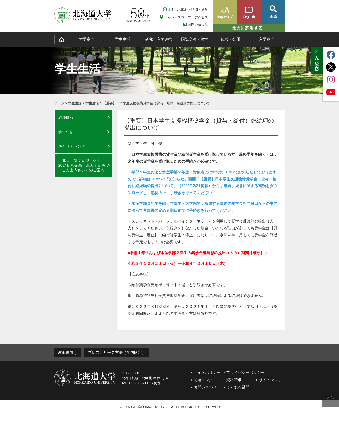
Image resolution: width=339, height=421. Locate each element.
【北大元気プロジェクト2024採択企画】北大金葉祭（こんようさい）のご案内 (81, 165)
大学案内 (86, 39)
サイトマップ (270, 380)
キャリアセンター (73, 146)
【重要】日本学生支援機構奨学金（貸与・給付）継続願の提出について (156, 103)
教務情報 (66, 117)
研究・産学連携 (158, 39)
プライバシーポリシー (245, 372)
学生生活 (122, 39)
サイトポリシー (207, 372)
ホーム (59, 103)
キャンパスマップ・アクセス (186, 17)
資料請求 (234, 380)
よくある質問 (237, 387)
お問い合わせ (198, 24)
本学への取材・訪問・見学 (188, 10)
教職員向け (67, 352)
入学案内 (266, 39)
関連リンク (203, 380)
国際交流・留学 (194, 39)
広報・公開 (230, 39)
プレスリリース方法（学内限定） (117, 352)
